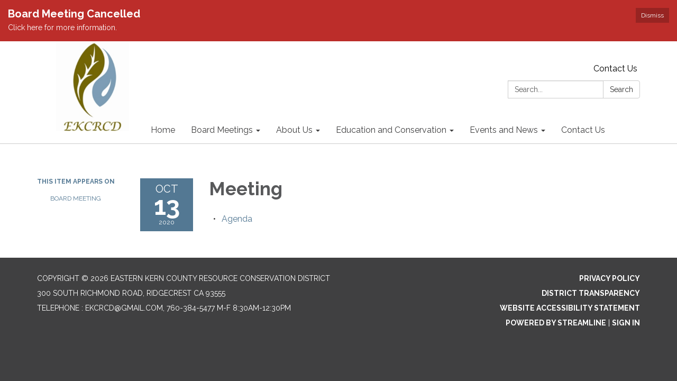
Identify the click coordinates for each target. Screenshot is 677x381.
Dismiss (652, 15)
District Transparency (591, 293)
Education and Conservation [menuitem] (391, 130)
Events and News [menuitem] (504, 130)
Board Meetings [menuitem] (222, 130)
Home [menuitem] (163, 130)
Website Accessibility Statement (570, 308)
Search (621, 89)
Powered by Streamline (556, 323)
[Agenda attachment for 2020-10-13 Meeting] (237, 219)
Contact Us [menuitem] (583, 130)
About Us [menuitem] (294, 130)
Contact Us (615, 69)
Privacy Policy (609, 278)
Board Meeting (75, 198)
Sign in (626, 323)
